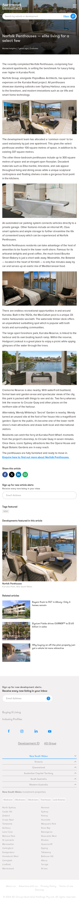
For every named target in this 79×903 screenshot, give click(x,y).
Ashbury (6, 828)
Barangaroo (47, 832)
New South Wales (52, 756)
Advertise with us (28, 886)
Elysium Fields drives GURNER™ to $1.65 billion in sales (53, 625)
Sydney (44, 811)
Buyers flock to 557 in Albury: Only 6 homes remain (51, 604)
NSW (6, 511)
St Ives (44, 868)
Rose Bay (45, 828)
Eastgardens (8, 852)
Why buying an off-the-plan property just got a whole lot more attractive (53, 647)
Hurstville (45, 820)
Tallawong (46, 852)
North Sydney (9, 807)
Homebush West (10, 856)
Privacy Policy (48, 886)
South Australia (53, 779)
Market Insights (9, 48)
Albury (44, 860)
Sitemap (39, 889)
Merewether (8, 844)
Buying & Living (11, 712)
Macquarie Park (48, 823)
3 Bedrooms (33, 800)
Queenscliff (46, 844)
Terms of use (66, 886)
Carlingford (7, 848)
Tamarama (7, 823)
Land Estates (59, 800)
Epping (44, 848)
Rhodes (45, 840)
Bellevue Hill (47, 856)
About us (11, 886)
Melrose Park (8, 836)
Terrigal (44, 864)
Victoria (55, 761)
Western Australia (52, 784)
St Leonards (8, 840)
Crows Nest (8, 820)
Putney (44, 815)
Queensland (54, 767)
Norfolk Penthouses (12, 583)
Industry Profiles (12, 719)
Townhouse (46, 800)
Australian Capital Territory (50, 773)
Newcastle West (49, 836)
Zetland (6, 815)
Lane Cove (7, 832)
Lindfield (6, 864)
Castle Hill (7, 811)
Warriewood (8, 868)
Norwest (45, 807)
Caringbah (7, 860)
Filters (66, 16)
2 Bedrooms (20, 800)
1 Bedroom (8, 800)
